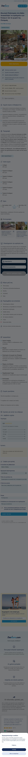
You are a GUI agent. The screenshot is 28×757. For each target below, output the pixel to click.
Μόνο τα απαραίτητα (14, 753)
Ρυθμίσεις (14, 745)
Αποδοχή (14, 749)
